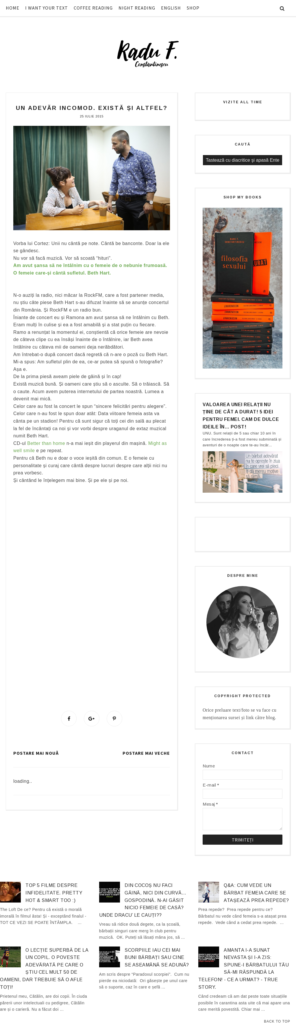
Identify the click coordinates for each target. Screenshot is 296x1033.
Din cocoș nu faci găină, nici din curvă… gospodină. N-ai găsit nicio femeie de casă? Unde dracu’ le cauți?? (142, 900)
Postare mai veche (146, 753)
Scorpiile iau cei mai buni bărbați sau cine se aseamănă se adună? (157, 957)
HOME (12, 8)
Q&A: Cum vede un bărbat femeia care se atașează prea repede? (256, 893)
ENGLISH (171, 8)
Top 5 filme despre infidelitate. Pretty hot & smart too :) (53, 893)
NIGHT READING (137, 8)
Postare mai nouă (36, 753)
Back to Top (277, 1021)
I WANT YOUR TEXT (46, 8)
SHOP (193, 8)
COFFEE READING (93, 8)
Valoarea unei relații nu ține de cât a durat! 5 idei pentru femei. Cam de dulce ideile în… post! (241, 415)
